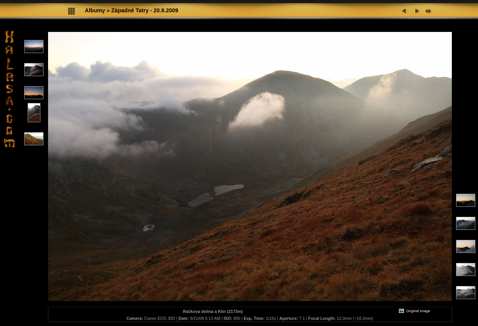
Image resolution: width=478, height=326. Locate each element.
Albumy (95, 10)
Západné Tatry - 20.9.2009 (144, 10)
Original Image (414, 311)
